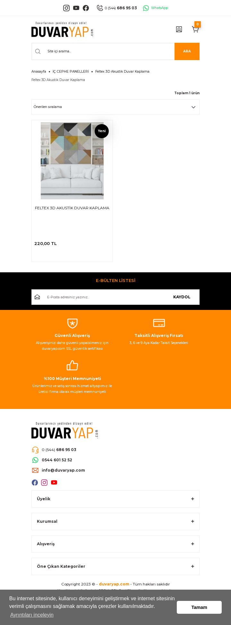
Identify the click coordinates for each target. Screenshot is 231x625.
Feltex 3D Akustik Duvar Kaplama (122, 71)
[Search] (115, 51)
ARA (187, 51)
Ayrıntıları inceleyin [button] (32, 615)
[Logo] (62, 29)
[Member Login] (179, 29)
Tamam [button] (199, 607)
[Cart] (196, 29)
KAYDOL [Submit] (182, 296)
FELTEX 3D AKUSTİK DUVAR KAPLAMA (72, 207)
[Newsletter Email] (115, 297)
